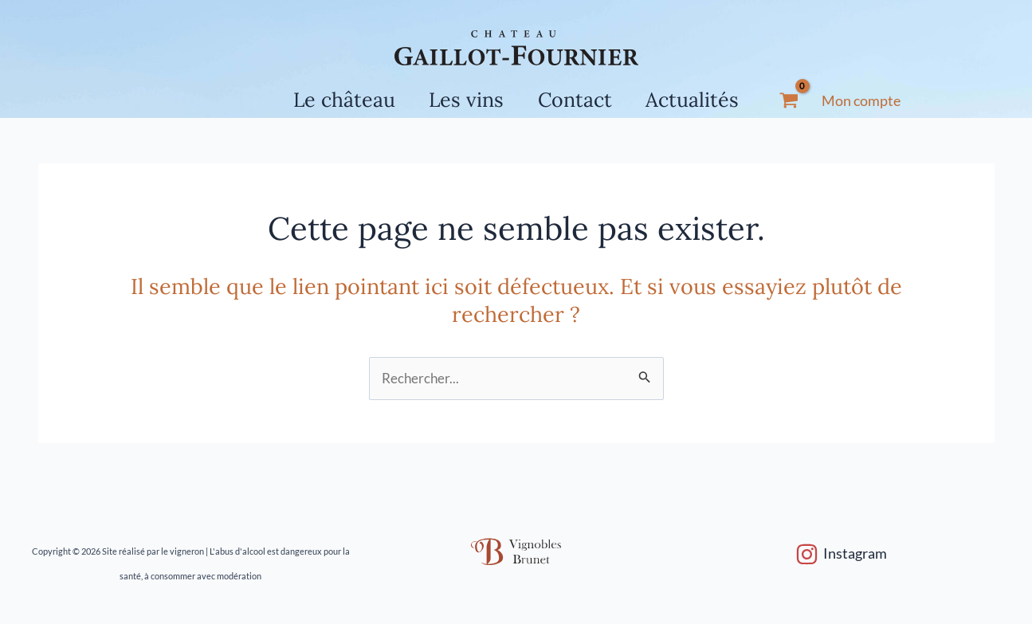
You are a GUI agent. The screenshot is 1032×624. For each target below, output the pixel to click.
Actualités (701, 100)
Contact (578, 100)
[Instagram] (841, 554)
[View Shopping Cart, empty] (801, 101)
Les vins (463, 100)
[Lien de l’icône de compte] (873, 101)
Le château (335, 100)
